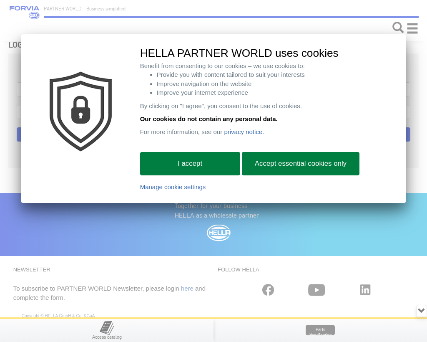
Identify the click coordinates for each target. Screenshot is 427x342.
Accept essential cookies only (301, 163)
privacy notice (243, 131)
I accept (190, 163)
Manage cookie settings (173, 186)
